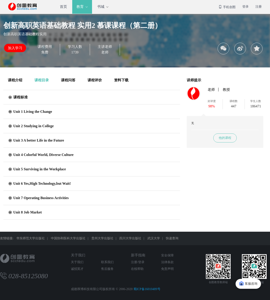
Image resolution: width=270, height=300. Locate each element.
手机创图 (227, 7)
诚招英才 (77, 269)
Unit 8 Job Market (25, 212)
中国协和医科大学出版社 (68, 238)
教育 (80, 7)
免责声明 (167, 269)
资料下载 (121, 80)
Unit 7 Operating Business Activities (38, 198)
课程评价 (95, 80)
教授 (226, 89)
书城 (100, 7)
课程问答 (68, 80)
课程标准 (18, 97)
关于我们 (78, 255)
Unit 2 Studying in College (31, 126)
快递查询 (172, 238)
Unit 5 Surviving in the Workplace (37, 169)
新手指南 (138, 255)
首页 (63, 7)
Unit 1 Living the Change (30, 111)
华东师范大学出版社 (30, 238)
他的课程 (225, 138)
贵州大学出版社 (102, 238)
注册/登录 (137, 262)
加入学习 (15, 48)
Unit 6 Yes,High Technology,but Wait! (39, 183)
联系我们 (107, 262)
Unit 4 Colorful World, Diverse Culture (41, 155)
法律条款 (167, 262)
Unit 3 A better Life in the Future (36, 140)
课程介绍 (15, 80)
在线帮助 (137, 269)
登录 (245, 6)
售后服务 (107, 269)
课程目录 (41, 80)
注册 (258, 6)
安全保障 (167, 255)
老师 (211, 89)
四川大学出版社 (130, 238)
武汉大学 (153, 238)
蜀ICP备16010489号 (146, 289)
